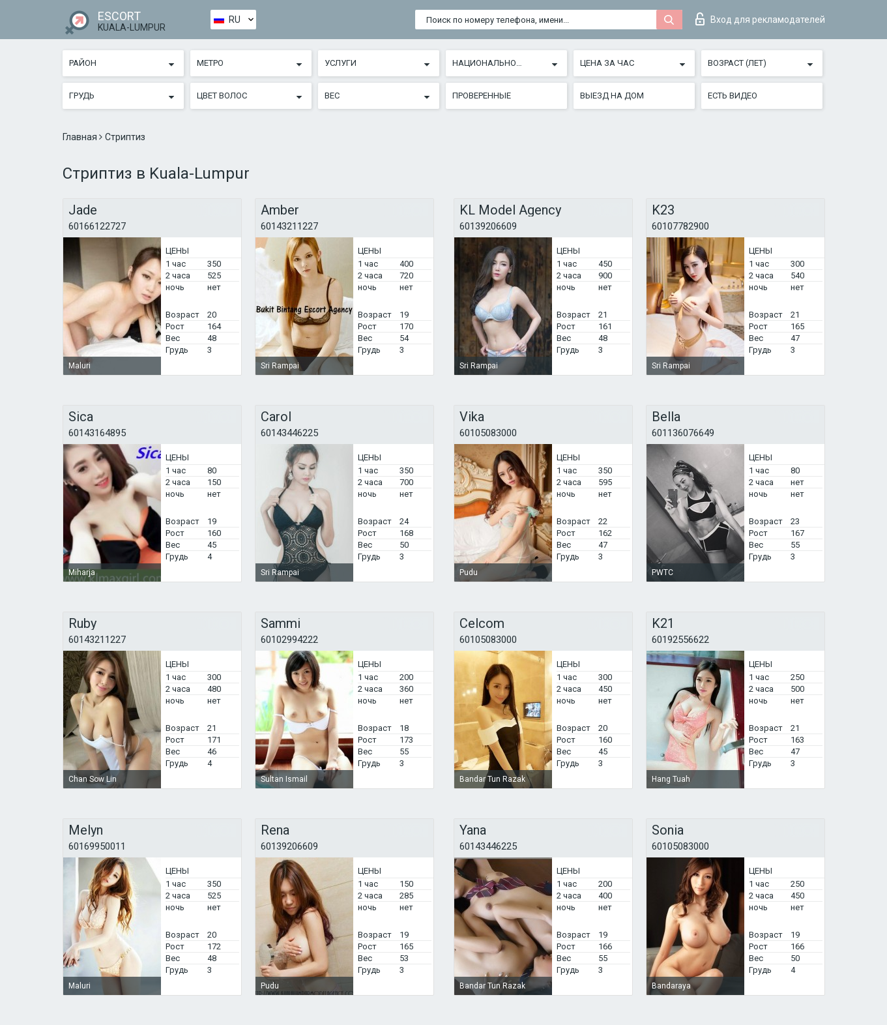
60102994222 (289, 640)
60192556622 (680, 640)
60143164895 (97, 433)
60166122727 (97, 226)
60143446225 (289, 433)
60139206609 (488, 226)
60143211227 (289, 226)
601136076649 (683, 433)
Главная (81, 137)
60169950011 (97, 846)
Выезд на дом (612, 95)
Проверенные (481, 95)
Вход (760, 19)
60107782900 (680, 226)
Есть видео (732, 95)
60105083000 (488, 433)
